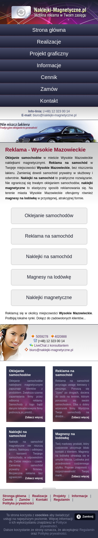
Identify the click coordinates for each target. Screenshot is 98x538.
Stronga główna (14, 496)
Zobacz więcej (34, 417)
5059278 (42, 336)
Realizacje (49, 42)
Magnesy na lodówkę (49, 277)
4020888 (61, 336)
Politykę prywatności (52, 533)
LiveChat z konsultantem (51, 345)
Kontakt (49, 101)
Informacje (49, 65)
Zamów (49, 89)
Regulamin (62, 500)
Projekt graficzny (49, 53)
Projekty (59, 496)
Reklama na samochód (49, 236)
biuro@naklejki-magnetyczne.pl (55, 115)
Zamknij (85, 517)
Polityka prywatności (18, 503)
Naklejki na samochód (49, 256)
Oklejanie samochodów (49, 215)
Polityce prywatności (53, 524)
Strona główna (49, 30)
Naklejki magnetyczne (49, 297)
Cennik (49, 77)
